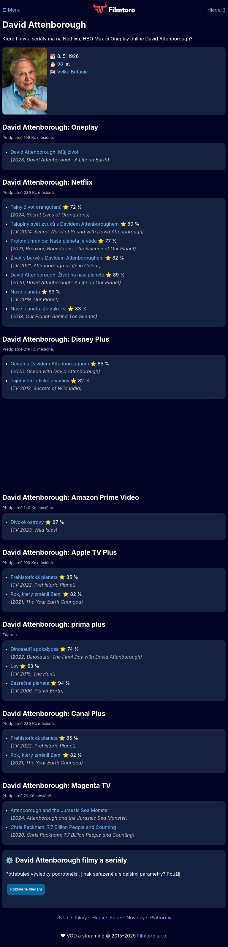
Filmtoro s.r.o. (152, 936)
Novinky (135, 918)
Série (115, 918)
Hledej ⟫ (216, 10)
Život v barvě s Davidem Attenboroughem (57, 258)
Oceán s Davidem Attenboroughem (50, 364)
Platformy (161, 918)
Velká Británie (72, 72)
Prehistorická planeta (34, 577)
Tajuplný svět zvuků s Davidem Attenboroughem (65, 224)
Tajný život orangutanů (36, 207)
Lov (15, 666)
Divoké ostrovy (27, 522)
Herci (98, 918)
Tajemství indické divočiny (40, 381)
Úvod (62, 918)
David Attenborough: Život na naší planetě (57, 275)
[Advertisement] (114, 445)
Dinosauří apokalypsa (35, 649)
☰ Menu (11, 10)
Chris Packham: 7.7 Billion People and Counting (63, 827)
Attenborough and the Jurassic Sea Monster (60, 810)
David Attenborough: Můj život (44, 152)
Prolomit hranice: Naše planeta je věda (54, 241)
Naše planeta (25, 292)
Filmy (81, 918)
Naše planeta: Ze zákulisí (38, 309)
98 (60, 64)
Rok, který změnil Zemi (36, 594)
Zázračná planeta (30, 683)
